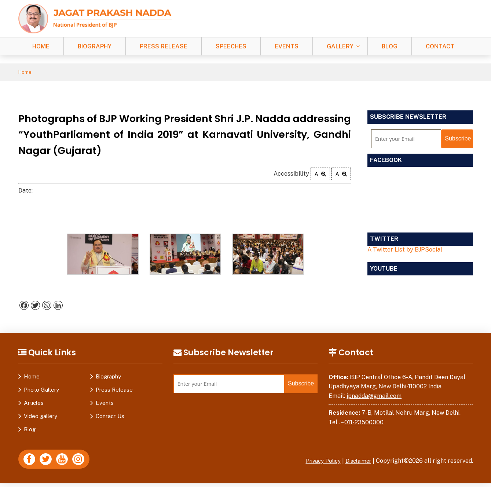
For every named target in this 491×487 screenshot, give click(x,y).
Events (286, 46)
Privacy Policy (317, 461)
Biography (94, 46)
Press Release (163, 46)
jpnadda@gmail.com (374, 396)
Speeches (231, 46)
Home (41, 46)
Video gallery (40, 417)
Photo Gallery (41, 391)
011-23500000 (364, 423)
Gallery (340, 46)
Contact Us (110, 417)
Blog (389, 46)
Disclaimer (356, 461)
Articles (34, 404)
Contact (440, 46)
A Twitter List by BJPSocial (404, 250)
